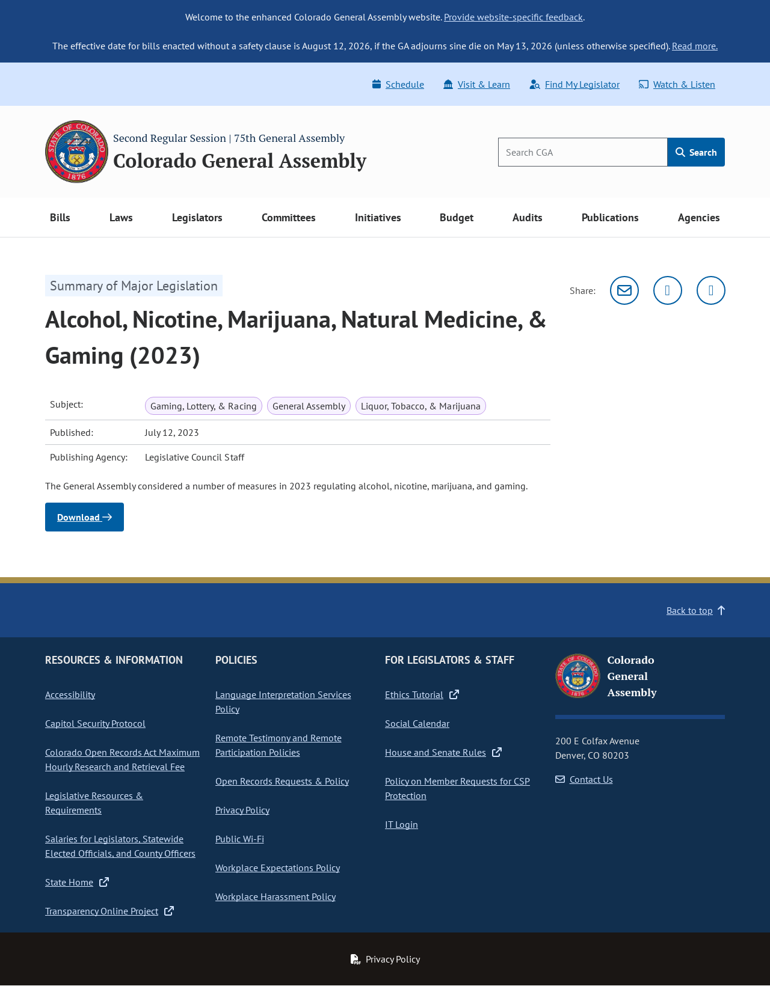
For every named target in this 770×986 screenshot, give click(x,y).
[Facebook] (711, 290)
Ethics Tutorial (422, 694)
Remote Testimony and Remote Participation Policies (278, 745)
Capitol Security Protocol (95, 723)
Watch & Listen (677, 84)
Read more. (695, 46)
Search (696, 152)
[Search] (583, 152)
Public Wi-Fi (239, 839)
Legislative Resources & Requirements (94, 802)
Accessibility (70, 694)
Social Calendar (417, 723)
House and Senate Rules (443, 752)
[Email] (624, 290)
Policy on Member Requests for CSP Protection (457, 788)
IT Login (401, 824)
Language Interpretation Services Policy (283, 701)
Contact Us (584, 779)
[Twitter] (667, 290)
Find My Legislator (574, 84)
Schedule (398, 84)
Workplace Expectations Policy (277, 868)
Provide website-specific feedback (513, 17)
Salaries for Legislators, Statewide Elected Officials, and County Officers (120, 846)
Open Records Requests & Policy (282, 781)
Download (84, 517)
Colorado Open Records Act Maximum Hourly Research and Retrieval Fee (122, 759)
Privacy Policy (242, 810)
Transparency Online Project (109, 911)
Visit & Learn (476, 84)
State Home (77, 882)
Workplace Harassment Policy (275, 896)
